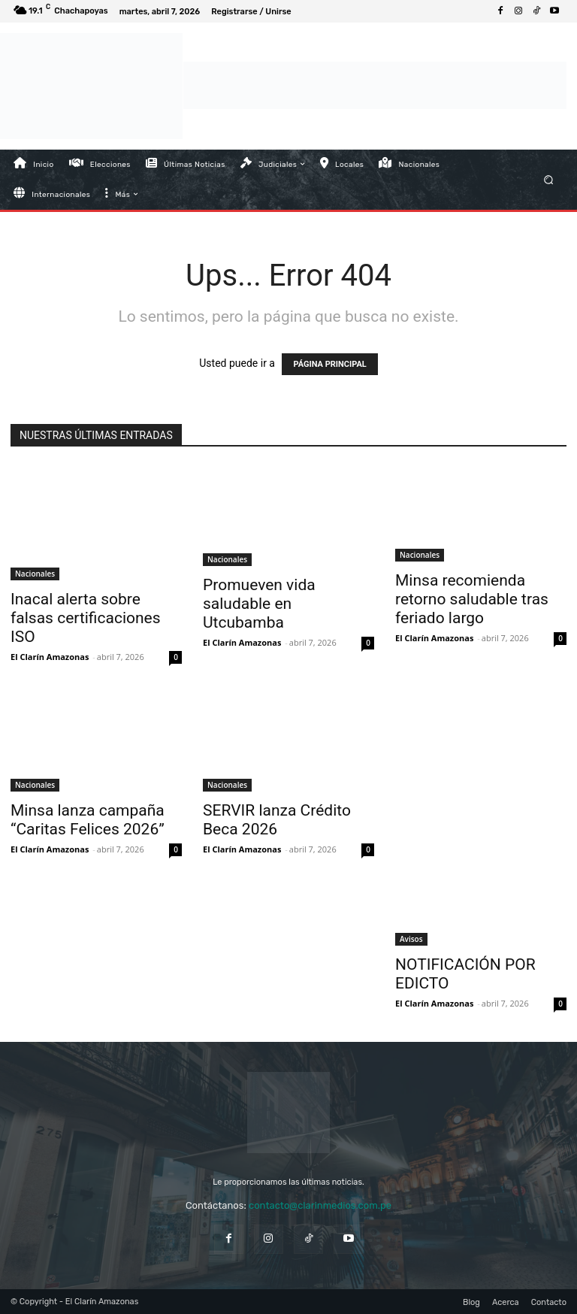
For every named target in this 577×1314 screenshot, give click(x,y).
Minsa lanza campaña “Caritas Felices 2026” (88, 819)
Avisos (411, 939)
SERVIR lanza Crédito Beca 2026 (277, 819)
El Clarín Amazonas (50, 656)
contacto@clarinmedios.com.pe (320, 1205)
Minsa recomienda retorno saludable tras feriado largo (471, 599)
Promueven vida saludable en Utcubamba (259, 603)
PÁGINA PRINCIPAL (329, 364)
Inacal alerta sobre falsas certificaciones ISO (86, 618)
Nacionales (35, 573)
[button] (548, 179)
